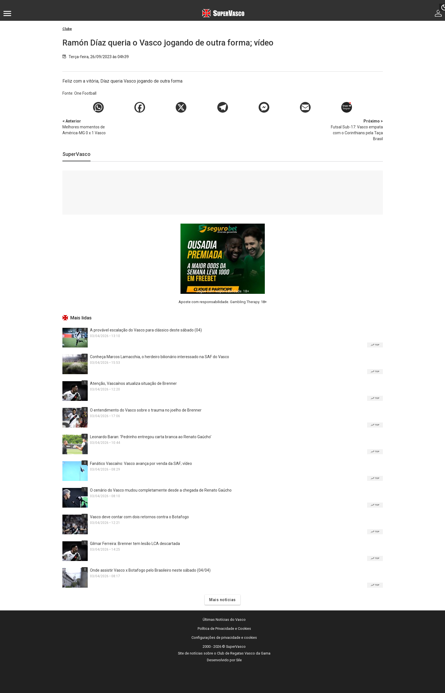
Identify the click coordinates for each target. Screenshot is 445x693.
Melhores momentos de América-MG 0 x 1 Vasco (91, 126)
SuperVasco (76, 154)
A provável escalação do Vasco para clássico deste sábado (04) (146, 330)
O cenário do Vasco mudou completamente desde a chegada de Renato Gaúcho (161, 490)
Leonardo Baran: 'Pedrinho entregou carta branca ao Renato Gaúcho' (150, 437)
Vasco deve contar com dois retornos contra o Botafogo (139, 517)
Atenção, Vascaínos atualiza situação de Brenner (133, 383)
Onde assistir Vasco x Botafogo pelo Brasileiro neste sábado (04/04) (150, 570)
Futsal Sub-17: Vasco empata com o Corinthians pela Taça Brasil (353, 129)
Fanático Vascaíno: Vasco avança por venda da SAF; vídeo (141, 463)
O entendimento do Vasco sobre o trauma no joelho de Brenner (146, 410)
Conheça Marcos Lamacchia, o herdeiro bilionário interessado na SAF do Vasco (159, 357)
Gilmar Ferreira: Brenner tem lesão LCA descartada (135, 543)
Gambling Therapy (244, 302)
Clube (67, 29)
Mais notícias (222, 599)
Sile (239, 660)
